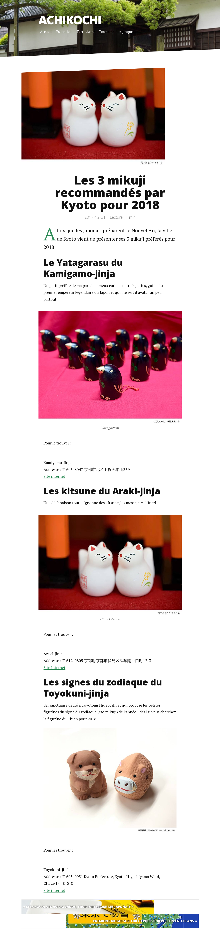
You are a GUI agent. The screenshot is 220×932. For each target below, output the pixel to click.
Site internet (54, 476)
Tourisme (106, 31)
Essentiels (64, 31)
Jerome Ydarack (60, 926)
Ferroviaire (86, 31)
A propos (126, 31)
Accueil (46, 31)
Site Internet (54, 667)
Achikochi (69, 20)
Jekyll (93, 926)
